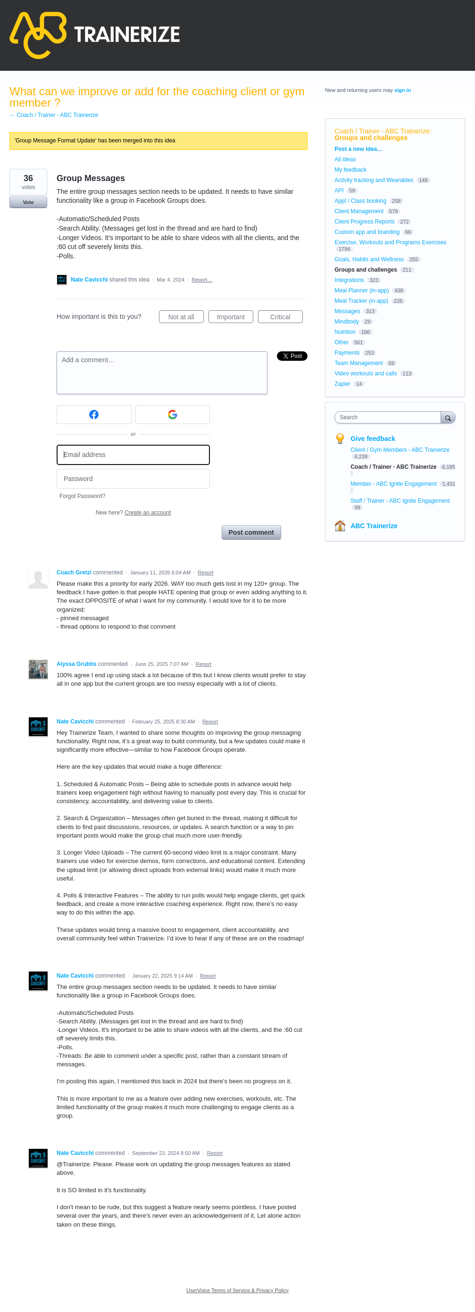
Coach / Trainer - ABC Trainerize (382, 131)
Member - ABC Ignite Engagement (394, 484)
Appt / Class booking (360, 201)
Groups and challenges (371, 137)
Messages (347, 311)
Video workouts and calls (365, 373)
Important (235, 318)
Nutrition (345, 332)
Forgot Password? (82, 496)
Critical (286, 318)
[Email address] (133, 455)
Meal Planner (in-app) (361, 290)
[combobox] (390, 417)
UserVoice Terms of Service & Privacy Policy (237, 1290)
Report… (202, 279)
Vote (28, 202)
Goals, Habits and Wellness (369, 259)
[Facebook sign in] (94, 414)
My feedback (350, 169)
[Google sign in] (172, 414)
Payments (346, 352)
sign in (402, 90)
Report (205, 572)
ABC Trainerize (374, 526)
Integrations (349, 280)
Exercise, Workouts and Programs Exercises (390, 242)
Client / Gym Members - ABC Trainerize (400, 450)
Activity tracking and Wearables (373, 180)
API (338, 190)
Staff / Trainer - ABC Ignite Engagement (400, 501)
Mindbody (346, 321)
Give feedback (372, 438)
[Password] (133, 479)
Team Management (358, 363)
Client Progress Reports (364, 221)
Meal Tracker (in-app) (361, 301)
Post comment (251, 532)
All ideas (345, 159)
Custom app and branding (367, 232)
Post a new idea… (358, 149)
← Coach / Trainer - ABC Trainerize (53, 115)
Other (341, 342)
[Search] (448, 417)
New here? (133, 512)
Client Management (358, 211)
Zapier (342, 384)
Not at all (186, 318)
